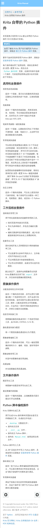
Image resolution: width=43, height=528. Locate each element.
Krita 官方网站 (9, 520)
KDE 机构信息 (9, 523)
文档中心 (8, 12)
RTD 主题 (33, 515)
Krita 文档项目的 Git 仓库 (27, 520)
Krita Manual (23, 3)
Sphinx (10, 515)
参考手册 (18, 12)
